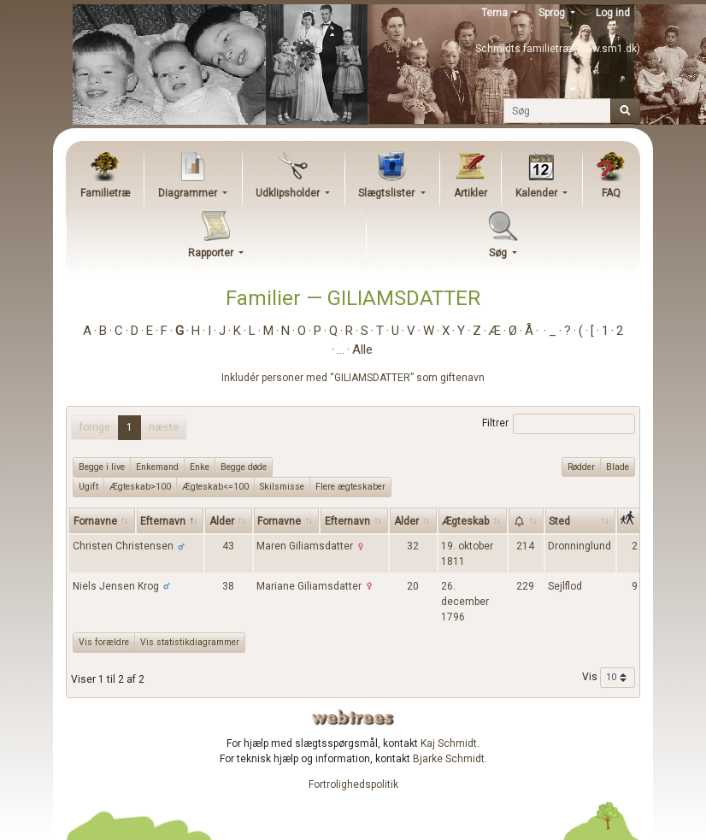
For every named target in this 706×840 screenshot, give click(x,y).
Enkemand (157, 467)
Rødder (581, 467)
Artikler (470, 193)
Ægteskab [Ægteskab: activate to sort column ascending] (465, 521)
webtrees (353, 717)
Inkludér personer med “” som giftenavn (353, 378)
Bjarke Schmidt (449, 759)
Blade (617, 467)
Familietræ (105, 193)
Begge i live (102, 467)
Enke (199, 467)
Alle (362, 349)
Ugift (88, 486)
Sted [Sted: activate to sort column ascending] (559, 521)
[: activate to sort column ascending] (526, 520)
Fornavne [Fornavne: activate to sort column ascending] (95, 521)
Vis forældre (104, 642)
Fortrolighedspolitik (353, 784)
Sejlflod (565, 586)
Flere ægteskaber (350, 486)
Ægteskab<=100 (215, 486)
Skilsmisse (282, 486)
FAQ (611, 193)
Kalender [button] (537, 193)
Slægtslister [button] (387, 193)
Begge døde (244, 467)
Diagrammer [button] (189, 193)
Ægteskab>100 (140, 486)
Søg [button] (499, 253)
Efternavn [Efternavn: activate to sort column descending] (162, 521)
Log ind (613, 13)
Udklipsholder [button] (289, 193)
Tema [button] (495, 13)
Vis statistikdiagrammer (189, 642)
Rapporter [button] (212, 253)
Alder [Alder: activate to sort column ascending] (221, 521)
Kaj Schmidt (449, 743)
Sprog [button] (553, 13)
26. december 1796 (465, 601)
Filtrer (558, 424)
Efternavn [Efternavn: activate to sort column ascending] (347, 521)
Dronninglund (579, 546)
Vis (608, 677)
